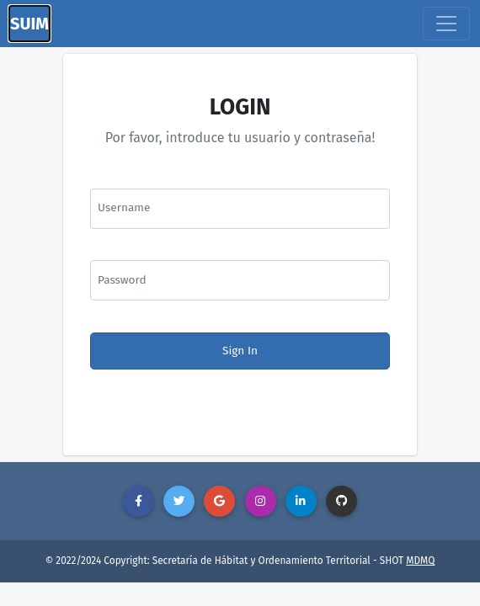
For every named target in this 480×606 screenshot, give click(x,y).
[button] (138, 501)
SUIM (29, 23)
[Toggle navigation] (446, 23)
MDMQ (420, 560)
